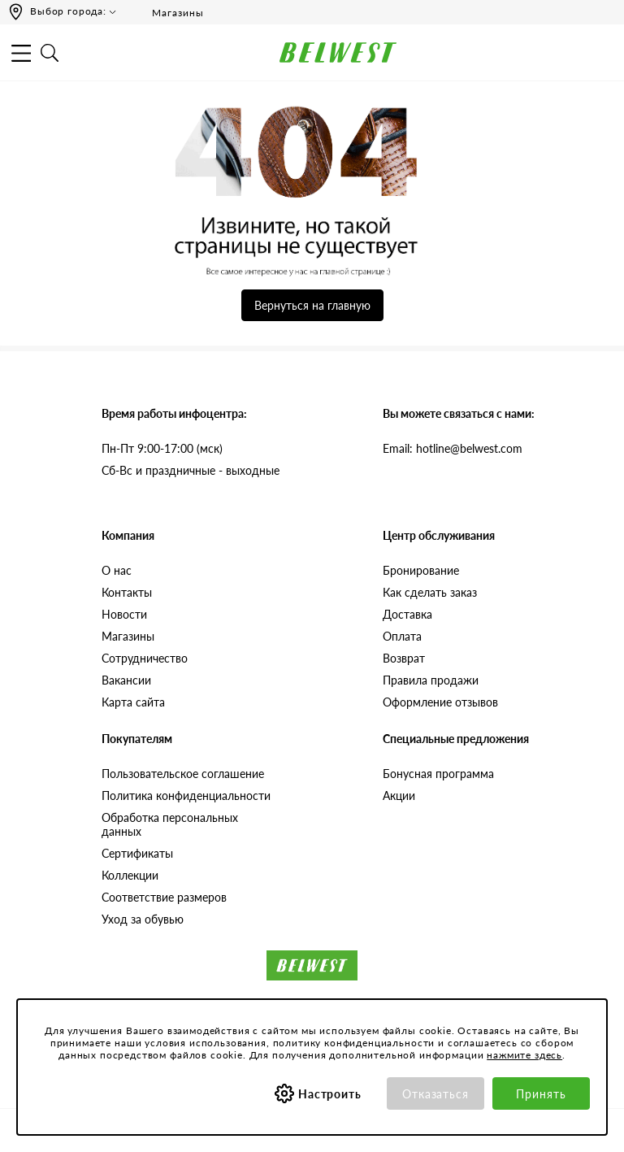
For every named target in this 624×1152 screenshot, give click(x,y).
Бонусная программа (438, 773)
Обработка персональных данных (170, 824)
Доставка (407, 614)
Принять (541, 1094)
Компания (128, 535)
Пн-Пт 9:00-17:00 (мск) (162, 448)
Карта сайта (133, 702)
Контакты (127, 592)
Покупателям (137, 739)
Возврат (404, 658)
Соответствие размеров (164, 897)
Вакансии (126, 680)
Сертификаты (137, 853)
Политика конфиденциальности (186, 795)
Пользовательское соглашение (183, 773)
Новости (124, 614)
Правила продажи (431, 680)
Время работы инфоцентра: (174, 413)
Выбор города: (68, 11)
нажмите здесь (524, 1055)
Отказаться (436, 1094)
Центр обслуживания (439, 535)
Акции (399, 795)
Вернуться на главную (312, 305)
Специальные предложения (456, 739)
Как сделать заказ (430, 592)
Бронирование (421, 570)
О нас (117, 570)
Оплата (402, 636)
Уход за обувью (143, 919)
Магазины (166, 12)
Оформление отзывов (440, 702)
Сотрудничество (145, 658)
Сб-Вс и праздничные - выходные (191, 470)
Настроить (330, 1094)
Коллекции (130, 875)
